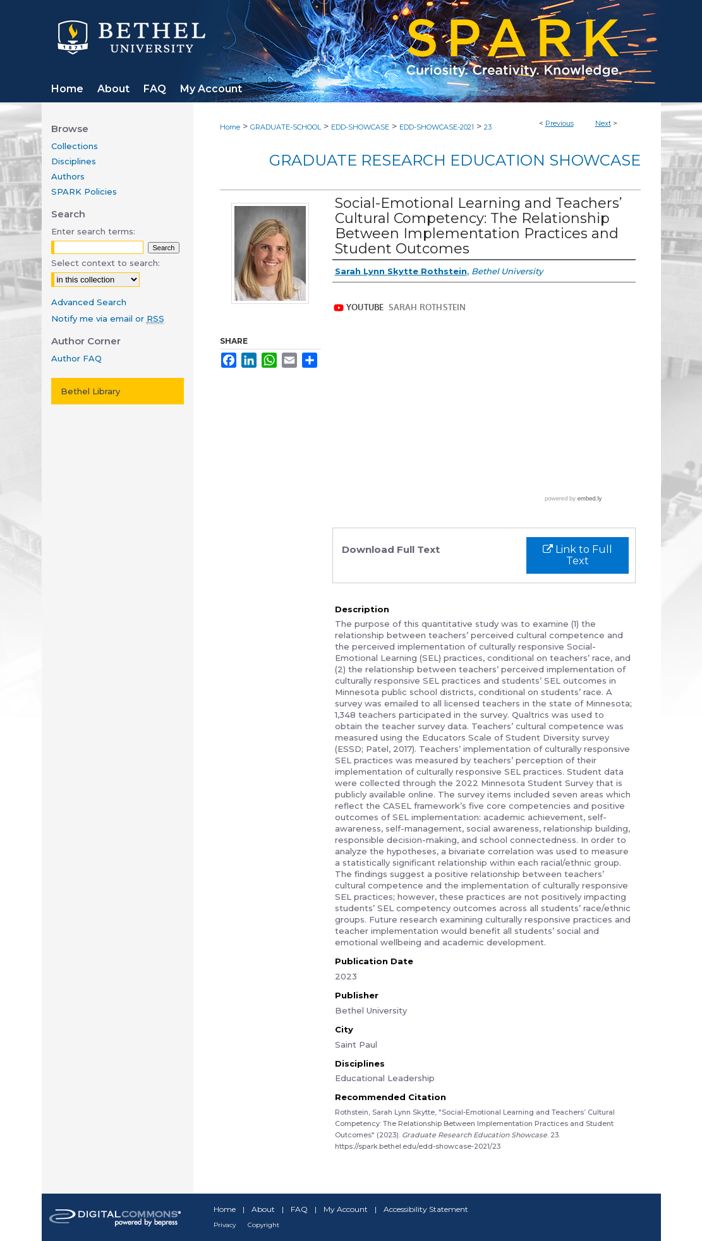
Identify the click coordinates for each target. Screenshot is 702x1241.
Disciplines (73, 161)
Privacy (225, 1225)
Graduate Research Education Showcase (455, 160)
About (263, 1209)
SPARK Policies (84, 191)
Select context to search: (105, 263)
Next (603, 123)
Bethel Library (90, 391)
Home (230, 127)
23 (488, 127)
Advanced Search (88, 302)
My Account (346, 1209)
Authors (68, 176)
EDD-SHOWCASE (360, 127)
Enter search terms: (93, 231)
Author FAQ (76, 358)
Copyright (263, 1225)
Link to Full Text (577, 555)
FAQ (299, 1209)
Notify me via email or (107, 318)
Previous (559, 123)
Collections (74, 146)
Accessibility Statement (426, 1209)
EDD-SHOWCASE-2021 (436, 127)
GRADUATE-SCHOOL (285, 127)
